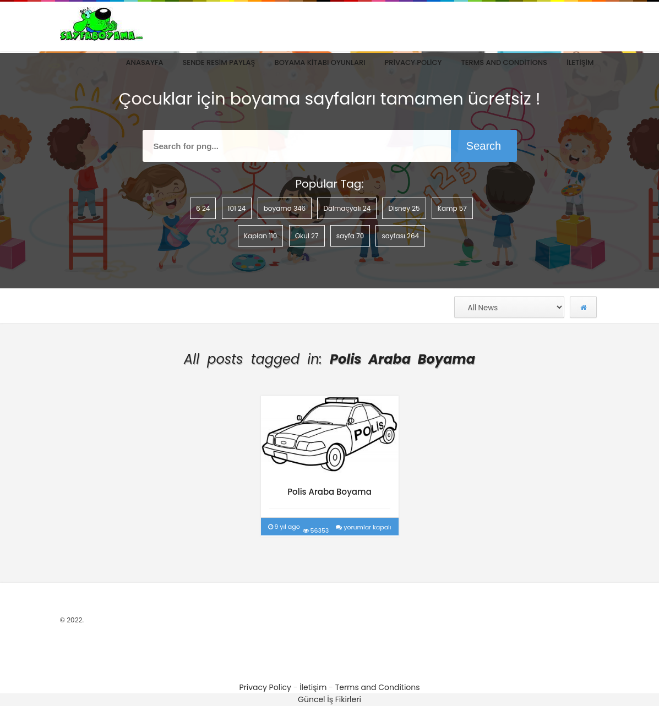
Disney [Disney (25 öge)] (404, 208)
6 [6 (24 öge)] (203, 208)
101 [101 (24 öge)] (237, 208)
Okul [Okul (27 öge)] (307, 235)
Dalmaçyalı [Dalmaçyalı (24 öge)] (347, 208)
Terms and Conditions (504, 62)
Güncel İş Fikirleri (329, 699)
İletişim (580, 62)
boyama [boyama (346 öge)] (285, 208)
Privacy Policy (413, 62)
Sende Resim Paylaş (219, 62)
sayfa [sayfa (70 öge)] (350, 235)
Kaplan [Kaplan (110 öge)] (260, 235)
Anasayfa (144, 62)
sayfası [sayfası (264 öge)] (400, 235)
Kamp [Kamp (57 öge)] (452, 208)
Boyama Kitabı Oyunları (319, 62)
